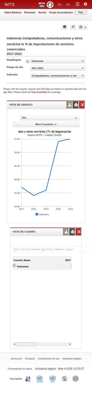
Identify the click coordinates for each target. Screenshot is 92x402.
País (80, 12)
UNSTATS (52, 378)
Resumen (30, 12)
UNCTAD (40, 378)
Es (68, 4)
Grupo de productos (61, 12)
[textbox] (52, 249)
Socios (42, 12)
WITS (10, 4)
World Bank (76, 378)
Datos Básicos (13, 12)
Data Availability (40, 92)
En (59, 4)
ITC (28, 378)
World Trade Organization (64, 378)
